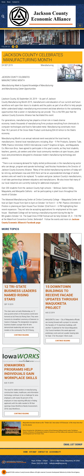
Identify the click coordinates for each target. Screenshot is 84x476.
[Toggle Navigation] (80, 25)
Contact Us (15, 2)
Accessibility (55, 452)
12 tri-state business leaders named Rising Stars (20, 293)
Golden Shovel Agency (73, 472)
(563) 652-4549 (42, 463)
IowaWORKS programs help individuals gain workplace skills (20, 371)
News (9, 2)
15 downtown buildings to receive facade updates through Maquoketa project (62, 297)
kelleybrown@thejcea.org (58, 463)
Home (3, 2)
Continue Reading (21, 335)
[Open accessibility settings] (4, 472)
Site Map (32, 452)
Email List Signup (73, 444)
